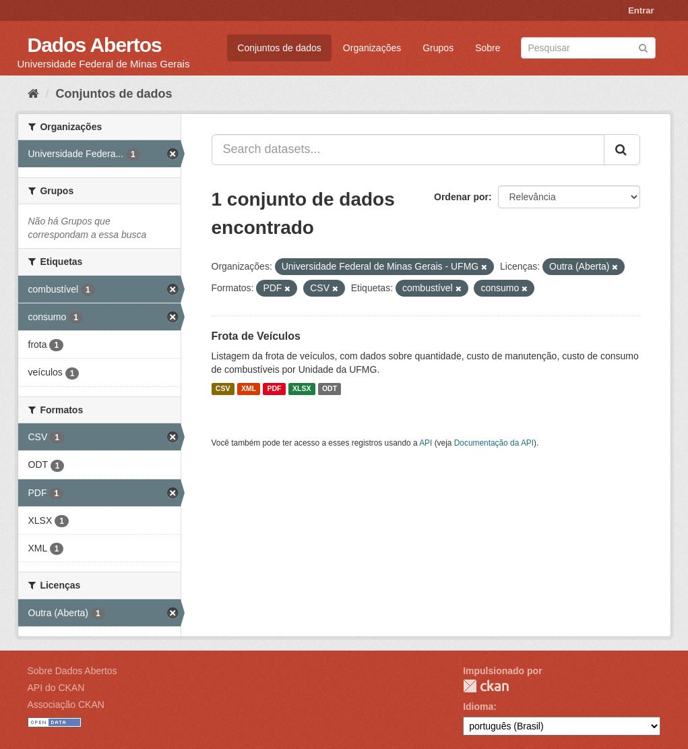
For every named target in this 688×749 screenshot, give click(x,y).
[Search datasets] (588, 48)
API (425, 443)
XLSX (301, 389)
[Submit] (643, 47)
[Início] (33, 93)
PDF (275, 389)
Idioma (478, 706)
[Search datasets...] (408, 149)
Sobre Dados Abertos (72, 670)
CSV (223, 389)
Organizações (372, 47)
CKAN (486, 686)
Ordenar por (461, 196)
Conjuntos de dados (279, 47)
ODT (329, 389)
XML (248, 389)
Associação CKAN (66, 704)
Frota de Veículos (256, 336)
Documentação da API (494, 443)
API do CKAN (56, 687)
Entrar (641, 10)
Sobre (487, 47)
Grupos (438, 47)
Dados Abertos (95, 45)
